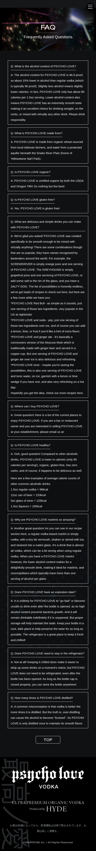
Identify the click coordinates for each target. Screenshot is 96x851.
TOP (48, 739)
